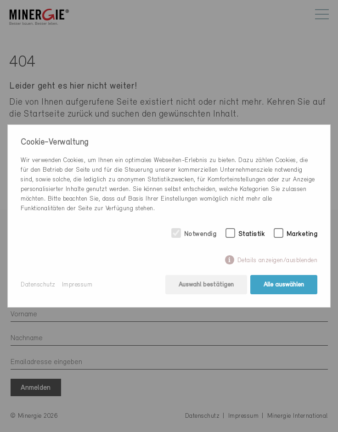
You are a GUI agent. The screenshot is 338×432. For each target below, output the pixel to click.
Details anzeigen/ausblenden (277, 260)
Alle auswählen (284, 284)
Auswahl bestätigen (206, 284)
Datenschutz (38, 284)
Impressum (77, 284)
